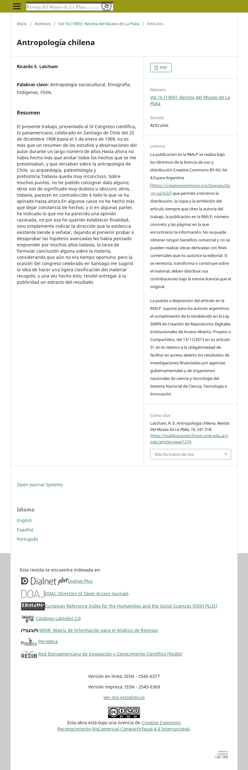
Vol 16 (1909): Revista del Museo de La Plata (98, 23)
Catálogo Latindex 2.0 (58, 618)
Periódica (48, 641)
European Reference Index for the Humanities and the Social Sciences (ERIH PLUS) (131, 606)
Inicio (22, 23)
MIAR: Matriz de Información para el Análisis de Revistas (98, 630)
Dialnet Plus (80, 581)
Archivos (42, 23)
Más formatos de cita (174, 454)
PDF (163, 67)
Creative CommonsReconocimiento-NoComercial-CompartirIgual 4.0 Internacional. (124, 726)
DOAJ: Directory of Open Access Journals (87, 593)
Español (25, 530)
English (24, 520)
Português (27, 539)
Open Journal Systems (40, 485)
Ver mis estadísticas (124, 697)
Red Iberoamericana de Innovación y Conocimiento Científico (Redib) (110, 654)
